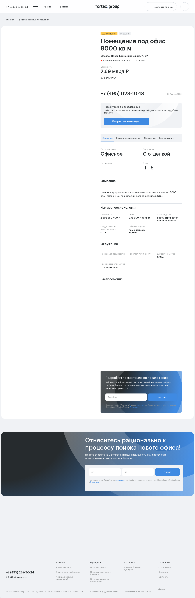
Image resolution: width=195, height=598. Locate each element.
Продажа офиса (98, 567)
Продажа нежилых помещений (99, 580)
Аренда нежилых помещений (64, 577)
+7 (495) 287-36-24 (20, 572)
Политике (134, 407)
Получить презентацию (126, 121)
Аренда (49, 6)
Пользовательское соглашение (137, 591)
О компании (164, 567)
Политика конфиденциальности (104, 591)
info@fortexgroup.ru (16, 577)
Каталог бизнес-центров (132, 568)
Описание (107, 138)
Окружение (150, 138)
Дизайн (164, 590)
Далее (167, 531)
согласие (140, 405)
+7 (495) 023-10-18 (122, 94)
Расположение (166, 138)
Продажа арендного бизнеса (100, 573)
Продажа (64, 6)
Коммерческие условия (128, 138)
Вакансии (163, 572)
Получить (162, 397)
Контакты (163, 576)
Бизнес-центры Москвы (68, 572)
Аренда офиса (63, 567)
